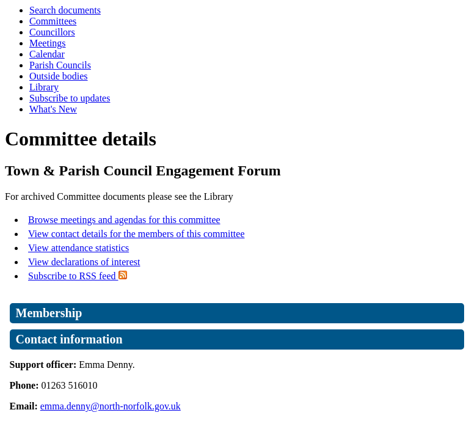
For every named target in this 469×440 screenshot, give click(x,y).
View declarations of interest (84, 262)
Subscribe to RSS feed (77, 276)
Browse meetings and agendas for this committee (124, 220)
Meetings (47, 43)
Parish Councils (60, 65)
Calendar (47, 54)
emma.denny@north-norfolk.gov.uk (110, 406)
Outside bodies (58, 76)
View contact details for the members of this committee (136, 234)
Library (44, 87)
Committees (52, 21)
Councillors (52, 32)
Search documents (65, 10)
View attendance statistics (78, 248)
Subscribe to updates (69, 98)
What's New (53, 109)
